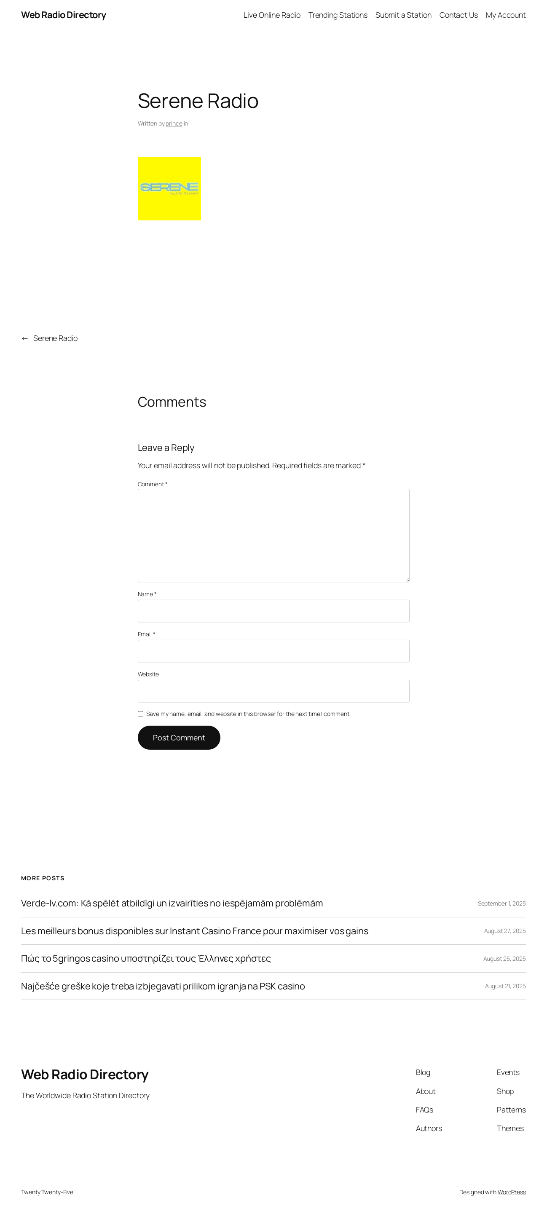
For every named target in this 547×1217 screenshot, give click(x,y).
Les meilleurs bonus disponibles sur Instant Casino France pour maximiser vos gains (194, 931)
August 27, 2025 (505, 931)
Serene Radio (55, 338)
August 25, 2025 (504, 958)
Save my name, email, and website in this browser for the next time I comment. (248, 714)
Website (148, 674)
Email (147, 634)
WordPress (512, 1192)
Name (147, 594)
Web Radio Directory (63, 14)
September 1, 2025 (502, 903)
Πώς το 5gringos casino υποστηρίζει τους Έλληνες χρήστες (146, 958)
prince (174, 123)
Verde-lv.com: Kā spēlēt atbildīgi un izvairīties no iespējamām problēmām (172, 903)
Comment (153, 484)
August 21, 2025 (505, 986)
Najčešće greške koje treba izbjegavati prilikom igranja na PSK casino (163, 986)
